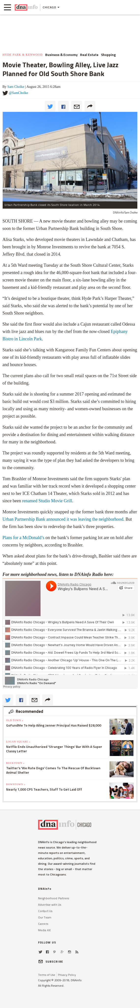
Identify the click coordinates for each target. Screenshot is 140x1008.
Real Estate (89, 55)
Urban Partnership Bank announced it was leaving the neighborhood (62, 519)
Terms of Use (46, 974)
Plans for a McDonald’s (23, 537)
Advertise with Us (49, 904)
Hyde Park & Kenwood (22, 54)
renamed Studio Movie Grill (47, 500)
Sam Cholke (15, 87)
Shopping (108, 55)
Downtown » (15, 784)
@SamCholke (18, 93)
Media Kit (44, 930)
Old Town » (14, 720)
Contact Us (45, 911)
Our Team (44, 917)
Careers (43, 923)
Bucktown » (15, 763)
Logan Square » (18, 741)
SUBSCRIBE (50, 961)
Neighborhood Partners (53, 898)
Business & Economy (61, 55)
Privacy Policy (67, 974)
